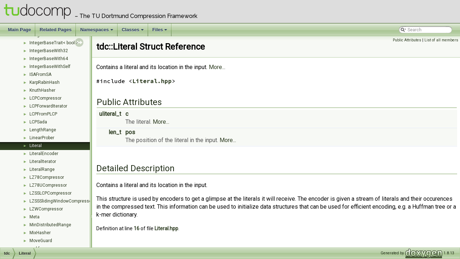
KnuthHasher (42, 90)
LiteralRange (42, 169)
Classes (133, 31)
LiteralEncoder (43, 153)
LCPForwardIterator (48, 106)
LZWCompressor (46, 209)
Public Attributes (407, 40)
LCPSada (38, 121)
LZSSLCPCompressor (50, 193)
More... (217, 67)
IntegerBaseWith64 (48, 58)
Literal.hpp (152, 81)
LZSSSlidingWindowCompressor (61, 201)
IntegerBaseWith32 (48, 50)
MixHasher (40, 232)
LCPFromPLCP (43, 114)
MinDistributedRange (50, 224)
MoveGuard (40, 240)
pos (130, 132)
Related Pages (56, 29)
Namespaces (97, 31)
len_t (115, 132)
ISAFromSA (40, 74)
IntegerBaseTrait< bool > (53, 42)
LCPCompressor (45, 98)
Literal (35, 145)
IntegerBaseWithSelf (49, 66)
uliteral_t (110, 113)
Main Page (19, 29)
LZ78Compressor (46, 177)
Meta (34, 216)
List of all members (441, 40)
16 (136, 228)
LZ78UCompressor (48, 185)
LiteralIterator (42, 161)
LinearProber (41, 137)
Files (160, 31)
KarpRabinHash (44, 82)
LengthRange (42, 129)
